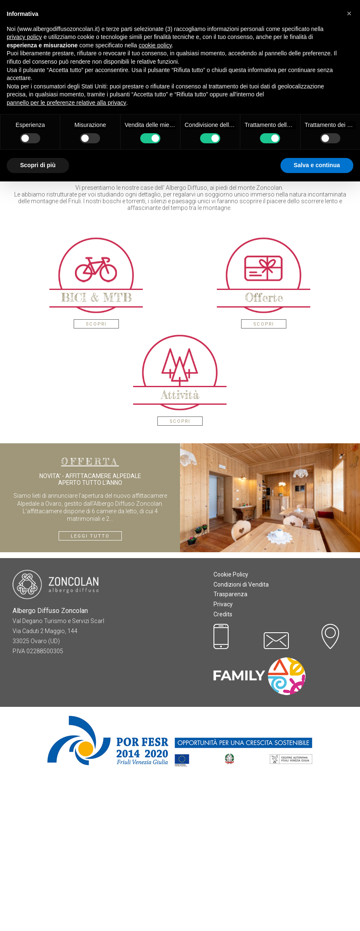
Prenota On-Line (180, 289)
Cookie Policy (230, 729)
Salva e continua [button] (317, 165)
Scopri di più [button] (38, 165)
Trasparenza (230, 749)
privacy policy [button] (24, 37)
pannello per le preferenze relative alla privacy (66, 102)
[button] (349, 13)
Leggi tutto (90, 691)
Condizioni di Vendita (241, 739)
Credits (222, 769)
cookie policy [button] (155, 45)
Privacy (223, 759)
